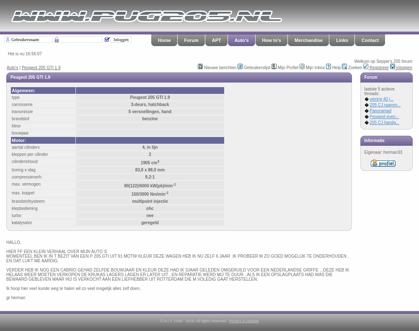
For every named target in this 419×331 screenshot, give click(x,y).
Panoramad (380, 111)
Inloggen (401, 67)
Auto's (242, 40)
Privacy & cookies (244, 321)
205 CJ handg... (384, 122)
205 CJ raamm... (385, 105)
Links (342, 40)
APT (216, 40)
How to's (271, 40)
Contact (370, 40)
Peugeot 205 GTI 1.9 (41, 67)
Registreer (376, 67)
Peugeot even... (384, 116)
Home (164, 40)
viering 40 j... (381, 99)
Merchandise (309, 40)
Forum (191, 40)
